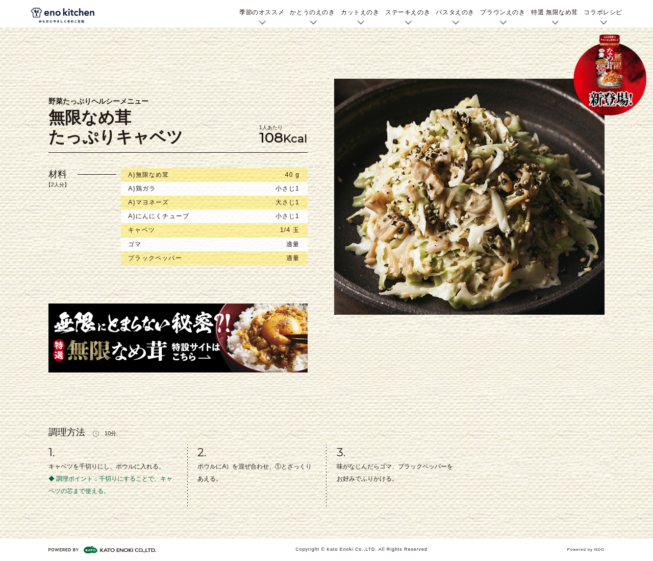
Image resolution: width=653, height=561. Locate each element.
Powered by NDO (586, 549)
